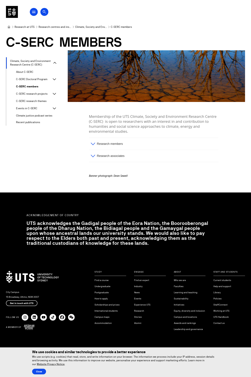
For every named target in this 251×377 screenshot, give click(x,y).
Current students (222, 280)
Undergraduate (102, 286)
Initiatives (179, 304)
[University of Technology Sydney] (9, 27)
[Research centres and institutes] (55, 27)
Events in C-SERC (26, 108)
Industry (138, 286)
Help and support (222, 286)
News (137, 292)
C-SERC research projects (32, 93)
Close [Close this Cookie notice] (39, 371)
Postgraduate (102, 292)
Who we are (180, 280)
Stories (138, 317)
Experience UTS (142, 304)
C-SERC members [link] (121, 26)
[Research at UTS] (25, 27)
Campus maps (102, 317)
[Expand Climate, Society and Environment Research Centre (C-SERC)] (54, 63)
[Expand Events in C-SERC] (54, 108)
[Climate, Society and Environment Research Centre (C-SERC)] (91, 27)
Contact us (219, 323)
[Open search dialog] (44, 12)
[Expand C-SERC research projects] (54, 94)
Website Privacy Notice (51, 364)
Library (217, 292)
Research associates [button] (111, 156)
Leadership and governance (188, 329)
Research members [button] (110, 144)
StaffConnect (220, 304)
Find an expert (141, 280)
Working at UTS (221, 310)
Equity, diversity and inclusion (189, 310)
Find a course (102, 280)
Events (137, 298)
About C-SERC (24, 71)
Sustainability (181, 298)
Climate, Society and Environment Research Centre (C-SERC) (30, 62)
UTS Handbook (221, 317)
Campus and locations (185, 317)
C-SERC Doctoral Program (31, 79)
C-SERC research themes (31, 101)
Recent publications (28, 122)
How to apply (101, 298)
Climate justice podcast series (34, 115)
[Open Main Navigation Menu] (34, 12)
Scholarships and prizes (107, 304)
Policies (217, 298)
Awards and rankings (185, 323)
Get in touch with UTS (21, 303)
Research (139, 310)
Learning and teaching (185, 292)
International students (106, 310)
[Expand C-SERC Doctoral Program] (54, 79)
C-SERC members (27, 86)
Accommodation (103, 323)
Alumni (137, 323)
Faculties (178, 286)
